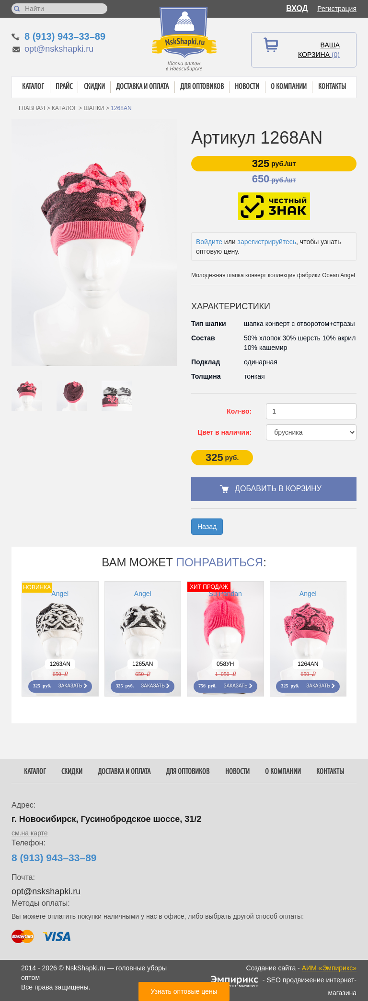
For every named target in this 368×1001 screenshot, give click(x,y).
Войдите (209, 242)
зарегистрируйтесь (267, 242)
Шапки (93, 108)
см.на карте (30, 833)
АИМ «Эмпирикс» (329, 968)
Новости (247, 87)
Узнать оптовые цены (183, 991)
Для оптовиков (202, 87)
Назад (207, 526)
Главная (32, 108)
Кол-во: (239, 411)
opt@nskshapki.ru (58, 49)
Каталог (33, 87)
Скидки (94, 87)
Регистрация (336, 8)
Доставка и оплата (142, 87)
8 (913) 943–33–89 (64, 36)
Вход (297, 8)
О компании (289, 87)
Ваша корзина (319, 49)
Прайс (64, 87)
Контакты (332, 87)
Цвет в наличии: (224, 432)
